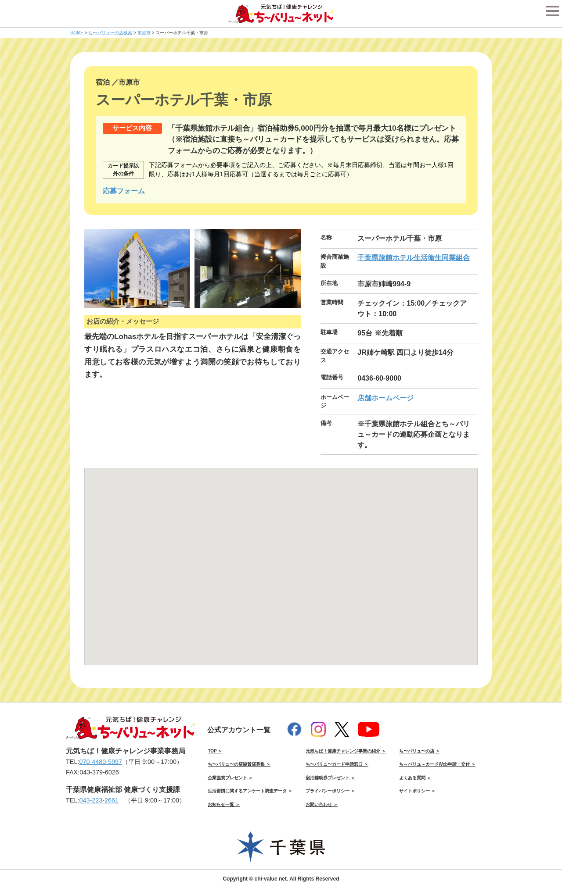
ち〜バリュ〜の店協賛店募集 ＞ (239, 764)
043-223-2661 (99, 800)
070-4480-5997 (100, 761)
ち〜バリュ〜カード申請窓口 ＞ (337, 764)
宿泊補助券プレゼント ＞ (330, 777)
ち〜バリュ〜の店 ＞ (419, 751)
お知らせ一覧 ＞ (224, 804)
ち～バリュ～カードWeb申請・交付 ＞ (437, 764)
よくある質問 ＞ (415, 777)
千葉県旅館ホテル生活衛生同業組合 (413, 257)
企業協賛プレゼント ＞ (230, 777)
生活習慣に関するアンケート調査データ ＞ (250, 790)
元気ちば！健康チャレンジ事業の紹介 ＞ (346, 751)
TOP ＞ (215, 751)
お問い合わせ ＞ (322, 804)
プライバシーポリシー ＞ (330, 790)
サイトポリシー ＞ (417, 790)
